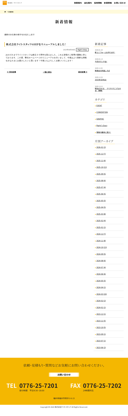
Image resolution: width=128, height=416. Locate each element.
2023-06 (101, 348)
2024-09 (101, 255)
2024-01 (101, 308)
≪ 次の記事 (11, 72)
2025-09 (101, 175)
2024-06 (101, 275)
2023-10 (101, 328)
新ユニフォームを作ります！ (106, 52)
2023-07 (101, 342)
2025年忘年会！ (101, 79)
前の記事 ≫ (83, 72)
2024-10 (102, 248)
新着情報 (108, 4)
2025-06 (101, 195)
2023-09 (101, 335)
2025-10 (102, 168)
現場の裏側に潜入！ (104, 133)
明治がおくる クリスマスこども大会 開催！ (108, 90)
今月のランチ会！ (102, 61)
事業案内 (78, 4)
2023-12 (101, 315)
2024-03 (102, 295)
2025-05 (101, 201)
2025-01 (101, 228)
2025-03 (101, 215)
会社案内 (88, 4)
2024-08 (101, 262)
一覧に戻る (47, 72)
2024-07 (101, 268)
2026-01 (101, 148)
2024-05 (101, 281)
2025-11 (101, 161)
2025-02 (101, 221)
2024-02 (101, 302)
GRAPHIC (100, 120)
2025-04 (101, 208)
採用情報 (98, 4)
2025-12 (101, 155)
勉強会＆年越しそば (103, 70)
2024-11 (101, 241)
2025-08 (101, 181)
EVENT (99, 106)
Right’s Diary (102, 126)
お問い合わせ (120, 4)
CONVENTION (102, 113)
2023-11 (101, 322)
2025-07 (101, 188)
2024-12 (101, 235)
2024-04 (101, 288)
